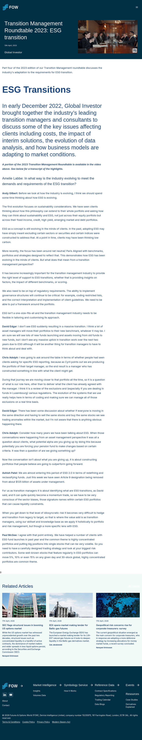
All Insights (134, 586)
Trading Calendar (103, 700)
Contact (5, 705)
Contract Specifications (105, 691)
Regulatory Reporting (104, 695)
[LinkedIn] (4, 694)
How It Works (70, 691)
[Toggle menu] (137, 7)
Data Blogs (100, 704)
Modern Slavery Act (61, 722)
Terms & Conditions (11, 722)
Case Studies (132, 700)
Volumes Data (39, 695)
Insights (36, 691)
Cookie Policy (28, 722)
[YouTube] (10, 694)
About (5, 701)
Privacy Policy (43, 722)
